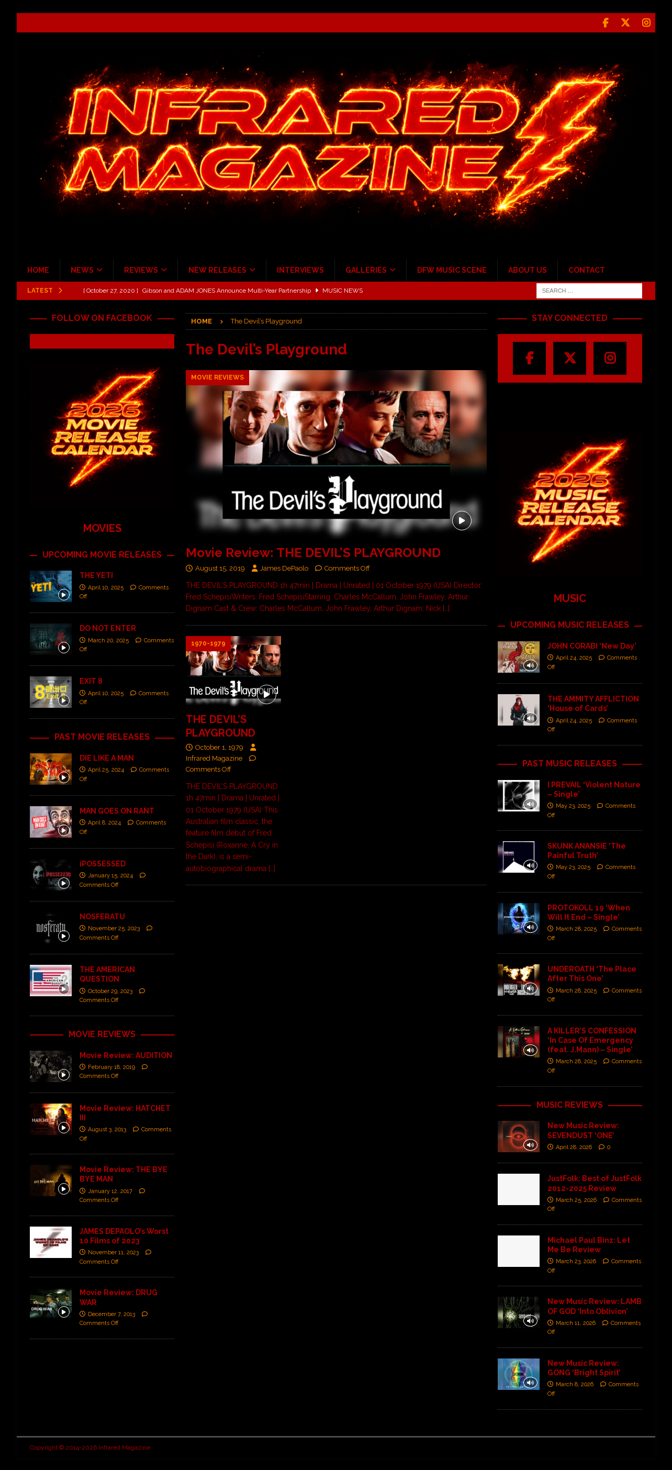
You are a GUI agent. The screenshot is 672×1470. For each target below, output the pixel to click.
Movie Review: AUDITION (126, 1054)
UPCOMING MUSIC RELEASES (569, 624)
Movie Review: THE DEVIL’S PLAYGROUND (313, 551)
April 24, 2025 (574, 656)
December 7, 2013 (111, 1313)
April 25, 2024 (106, 768)
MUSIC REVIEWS (569, 1104)
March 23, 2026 (576, 1260)
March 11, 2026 (576, 1322)
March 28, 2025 (576, 928)
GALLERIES (366, 269)
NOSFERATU (102, 915)
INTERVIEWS (300, 269)
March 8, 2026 (574, 1383)
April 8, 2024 (104, 821)
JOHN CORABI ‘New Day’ (591, 645)
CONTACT (586, 269)
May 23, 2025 (573, 804)
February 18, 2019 (111, 1066)
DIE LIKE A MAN (107, 757)
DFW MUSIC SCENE (452, 269)
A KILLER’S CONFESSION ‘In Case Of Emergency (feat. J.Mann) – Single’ (591, 1039)
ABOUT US (527, 269)
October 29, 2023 (110, 990)
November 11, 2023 (113, 1251)
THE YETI (96, 574)
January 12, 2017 (110, 1190)
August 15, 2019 (220, 567)
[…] (446, 607)
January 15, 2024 (110, 874)
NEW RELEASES (217, 269)
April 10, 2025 (106, 586)
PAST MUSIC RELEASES (569, 762)
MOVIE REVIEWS (102, 1033)
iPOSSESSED (103, 863)
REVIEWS (141, 269)
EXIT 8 (91, 680)
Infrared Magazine (214, 757)
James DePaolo (284, 567)
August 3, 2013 (107, 1128)
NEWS (82, 269)
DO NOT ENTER (108, 627)
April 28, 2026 (574, 1146)
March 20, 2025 (108, 639)
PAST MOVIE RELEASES (102, 736)
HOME (38, 269)
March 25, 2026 (576, 1199)
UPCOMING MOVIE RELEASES (102, 554)
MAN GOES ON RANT (117, 810)
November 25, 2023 (114, 927)
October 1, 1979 (219, 746)
